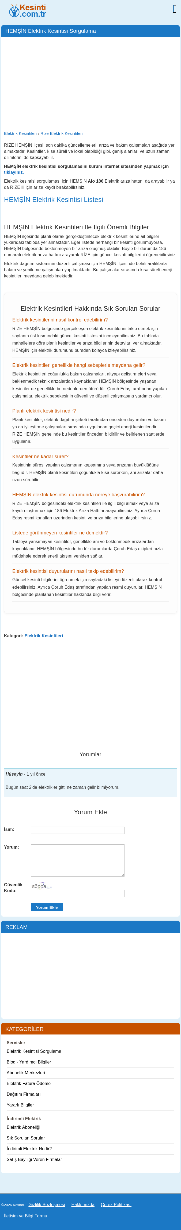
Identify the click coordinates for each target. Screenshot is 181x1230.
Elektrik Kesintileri (44, 636)
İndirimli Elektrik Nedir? (29, 1148)
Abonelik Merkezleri (26, 1072)
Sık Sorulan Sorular (26, 1138)
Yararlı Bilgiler (20, 1105)
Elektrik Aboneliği (23, 1127)
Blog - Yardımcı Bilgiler (29, 1062)
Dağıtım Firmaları (24, 1094)
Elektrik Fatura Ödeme (29, 1083)
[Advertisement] (90, 80)
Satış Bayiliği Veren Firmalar (34, 1159)
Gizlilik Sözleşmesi (46, 1204)
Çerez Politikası (116, 1204)
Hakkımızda (82, 1204)
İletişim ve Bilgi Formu (25, 1216)
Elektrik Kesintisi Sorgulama (34, 1051)
